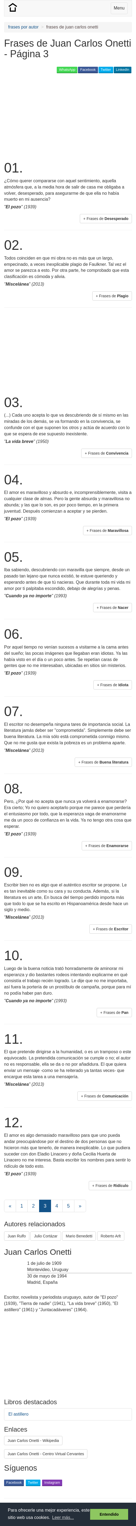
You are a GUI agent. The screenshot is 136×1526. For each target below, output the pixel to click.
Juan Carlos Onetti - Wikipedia (33, 1440)
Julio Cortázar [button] (45, 1236)
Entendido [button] (109, 1514)
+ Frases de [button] (105, 218)
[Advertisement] (67, 116)
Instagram (52, 1482)
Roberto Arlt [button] (111, 1236)
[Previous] (10, 1206)
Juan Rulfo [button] (17, 1236)
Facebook (88, 70)
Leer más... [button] (63, 1517)
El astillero (18, 1414)
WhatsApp (67, 70)
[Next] (80, 1206)
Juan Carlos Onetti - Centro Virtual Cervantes (46, 1454)
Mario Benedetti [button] (79, 1236)
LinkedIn (122, 70)
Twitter (106, 70)
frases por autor (23, 27)
